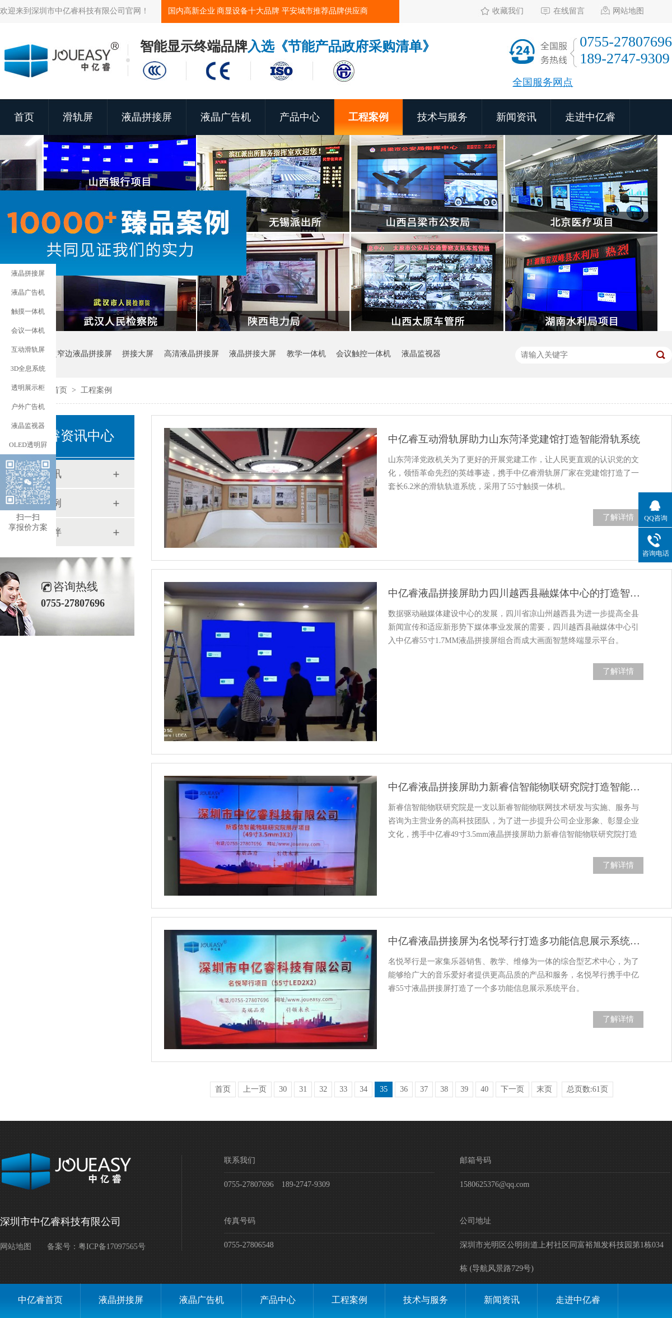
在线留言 (569, 11)
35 (384, 1089)
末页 (544, 1089)
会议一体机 (28, 330)
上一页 (255, 1089)
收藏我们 (508, 11)
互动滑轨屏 (28, 349)
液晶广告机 (225, 117)
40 (484, 1089)
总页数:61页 (587, 1089)
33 (343, 1089)
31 (303, 1089)
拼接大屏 (137, 354)
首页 (24, 117)
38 (444, 1089)
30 (283, 1089)
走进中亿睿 (590, 117)
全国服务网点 (542, 82)
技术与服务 (442, 117)
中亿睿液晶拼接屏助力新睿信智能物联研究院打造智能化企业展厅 (515, 787)
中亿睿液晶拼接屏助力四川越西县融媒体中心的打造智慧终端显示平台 (515, 593)
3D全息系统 (28, 368)
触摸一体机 (28, 311)
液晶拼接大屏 (252, 354)
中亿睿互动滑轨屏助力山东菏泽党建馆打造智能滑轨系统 (514, 439)
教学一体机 (306, 354)
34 (363, 1089)
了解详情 (618, 517)
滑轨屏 (78, 117)
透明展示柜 (28, 388)
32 (323, 1089)
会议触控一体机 (363, 354)
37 (424, 1089)
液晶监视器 (421, 354)
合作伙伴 (41, 532)
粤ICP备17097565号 (112, 1246)
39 (464, 1089)
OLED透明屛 (28, 445)
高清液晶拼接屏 (191, 354)
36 (404, 1089)
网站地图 (628, 11)
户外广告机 (28, 407)
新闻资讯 (516, 117)
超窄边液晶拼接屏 (80, 354)
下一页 (512, 1089)
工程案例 (368, 117)
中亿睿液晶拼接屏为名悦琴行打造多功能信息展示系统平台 (515, 941)
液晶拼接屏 (147, 117)
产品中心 (299, 117)
